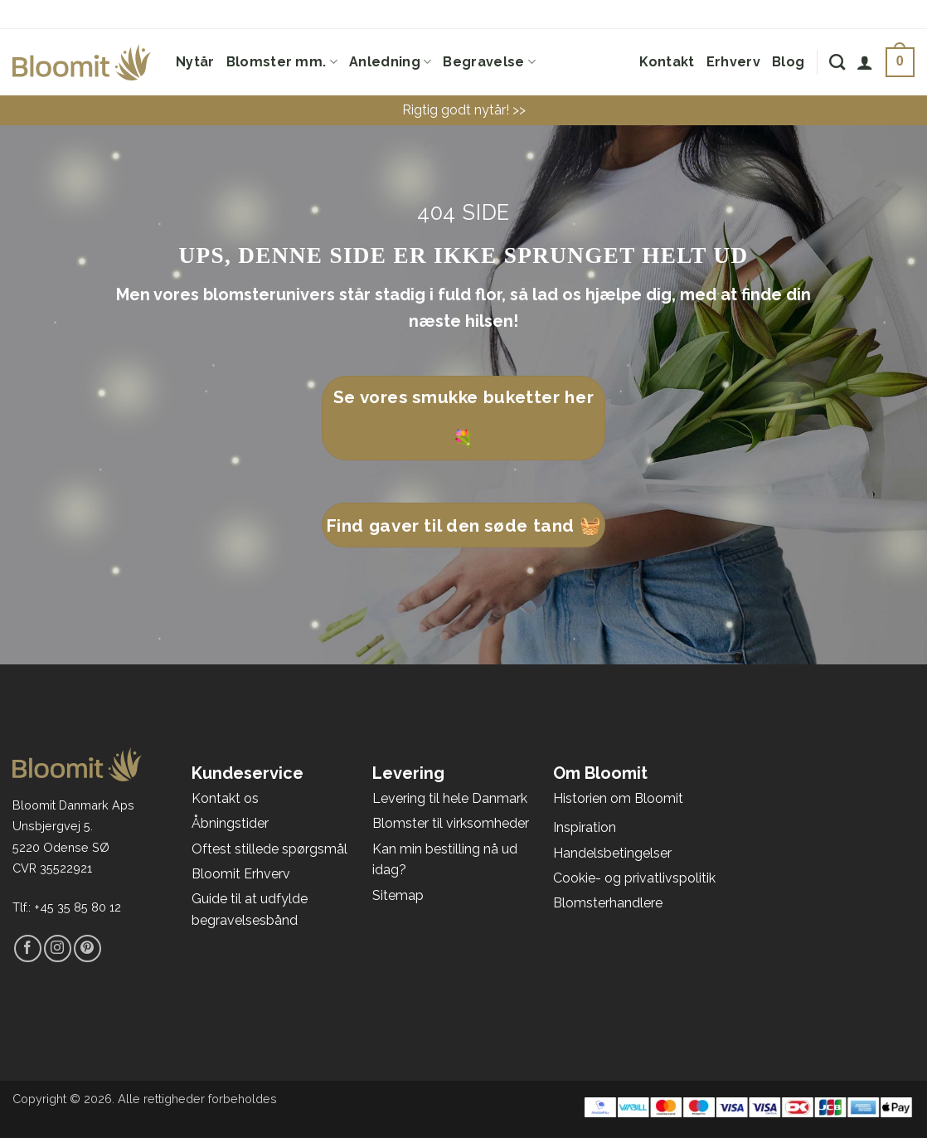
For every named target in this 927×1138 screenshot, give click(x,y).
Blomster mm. (281, 62)
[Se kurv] (900, 63)
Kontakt (666, 62)
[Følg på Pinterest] (87, 948)
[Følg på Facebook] (27, 948)
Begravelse (489, 62)
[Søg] (837, 62)
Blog (788, 62)
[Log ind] (865, 62)
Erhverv (733, 62)
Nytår (195, 62)
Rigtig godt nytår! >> (464, 110)
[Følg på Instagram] (57, 948)
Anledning (390, 62)
